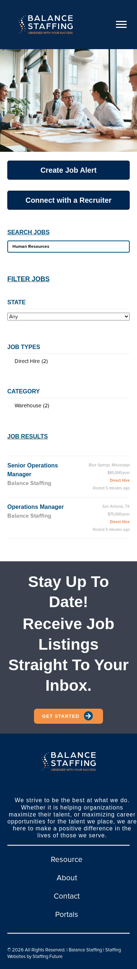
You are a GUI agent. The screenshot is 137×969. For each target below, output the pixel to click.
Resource (67, 859)
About (67, 877)
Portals (66, 914)
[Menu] (121, 24)
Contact (67, 896)
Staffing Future (47, 956)
